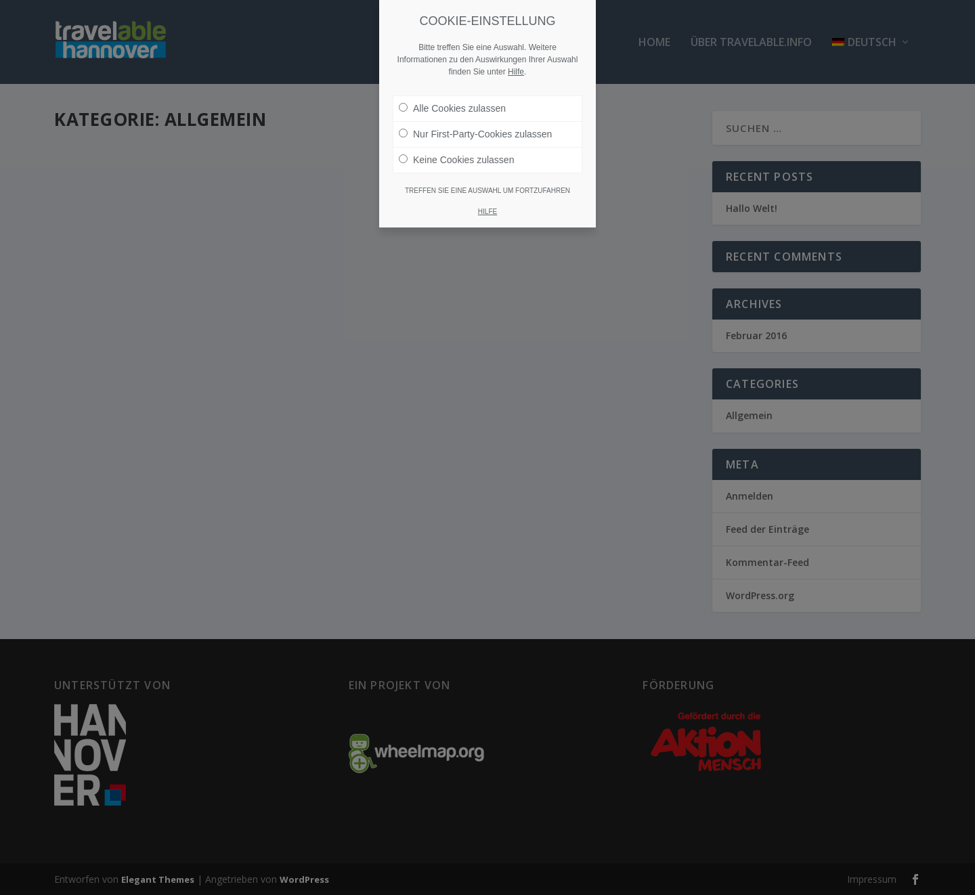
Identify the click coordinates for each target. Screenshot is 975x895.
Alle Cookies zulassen (452, 108)
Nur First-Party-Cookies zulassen (475, 134)
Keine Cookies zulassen (456, 159)
